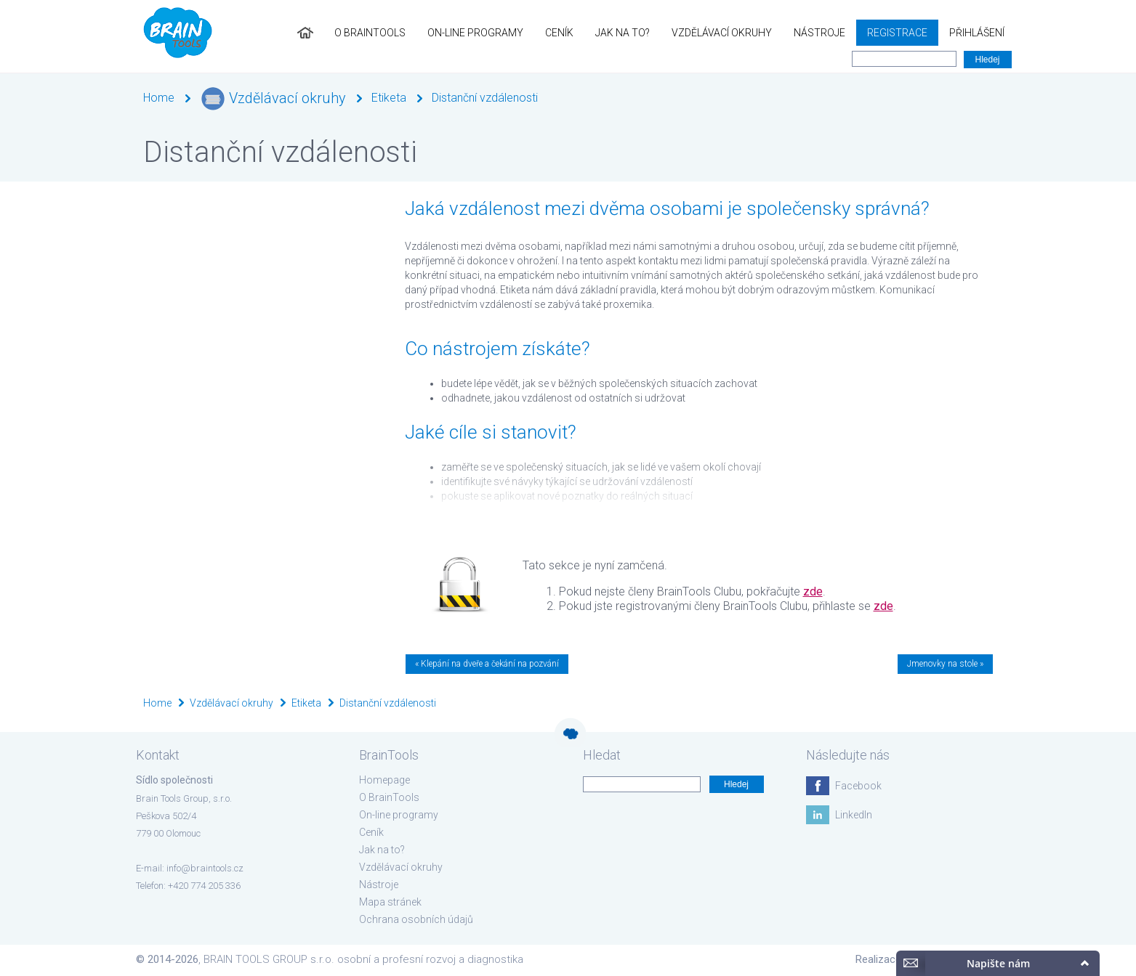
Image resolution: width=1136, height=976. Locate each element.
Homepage (384, 780)
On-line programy (475, 32)
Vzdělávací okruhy (722, 32)
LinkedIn (853, 815)
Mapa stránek (390, 902)
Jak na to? (622, 32)
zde (813, 591)
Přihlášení (976, 32)
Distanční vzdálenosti (485, 98)
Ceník (559, 32)
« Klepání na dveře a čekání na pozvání (487, 664)
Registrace (897, 32)
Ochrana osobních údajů (416, 919)
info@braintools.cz (204, 868)
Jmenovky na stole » (945, 664)
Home (158, 98)
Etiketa (388, 98)
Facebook (858, 786)
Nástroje (819, 32)
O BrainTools (370, 32)
